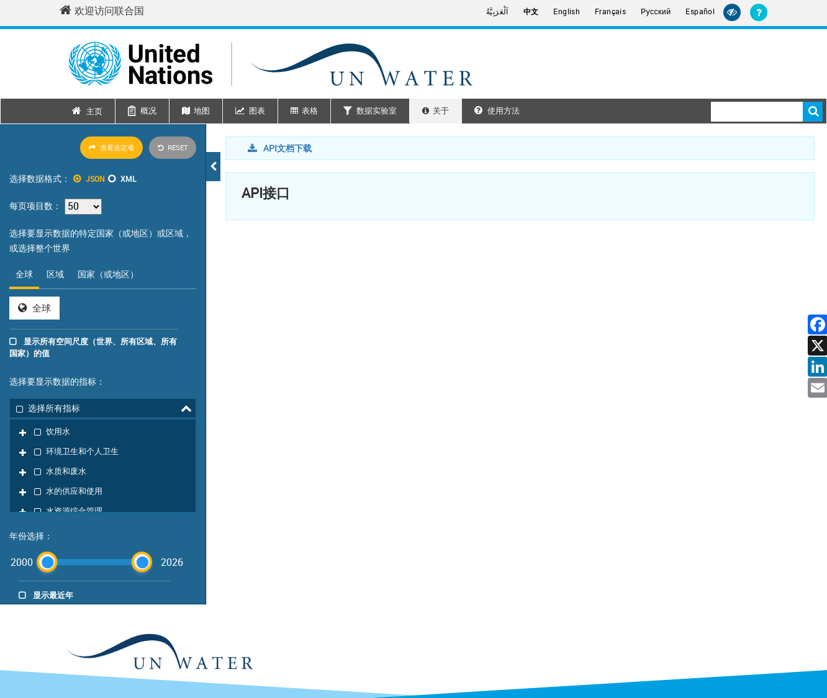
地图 (202, 110)
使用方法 (497, 110)
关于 (441, 110)
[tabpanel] (102, 308)
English (566, 11)
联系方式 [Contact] (675, 652)
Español (700, 11)
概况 (148, 110)
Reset (173, 147)
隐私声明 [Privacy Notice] (713, 652)
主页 (94, 111)
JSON (95, 179)
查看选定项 (111, 147)
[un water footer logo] (159, 558)
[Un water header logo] (270, 64)
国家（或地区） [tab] (108, 274)
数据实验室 (376, 110)
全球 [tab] (24, 274)
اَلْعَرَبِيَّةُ (497, 11)
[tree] (102, 413)
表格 (310, 110)
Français (610, 11)
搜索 (813, 112)
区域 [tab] (55, 274)
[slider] (47, 467)
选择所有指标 (48, 407)
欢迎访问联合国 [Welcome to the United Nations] (102, 10)
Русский (656, 11)
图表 (257, 110)
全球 (34, 308)
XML (128, 179)
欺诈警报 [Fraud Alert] (751, 652)
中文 (531, 11)
